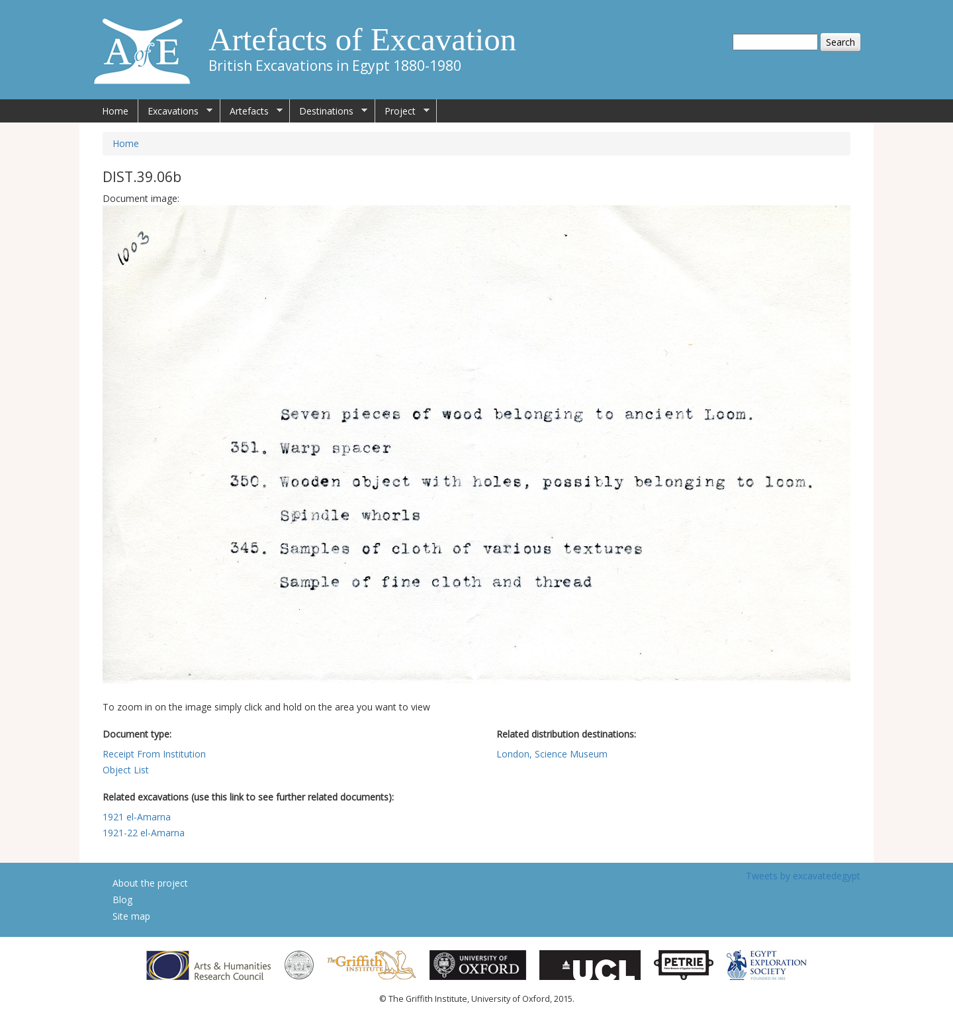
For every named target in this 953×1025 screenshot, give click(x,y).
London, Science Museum (552, 754)
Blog (122, 899)
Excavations (175, 111)
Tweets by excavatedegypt (803, 875)
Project (402, 111)
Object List (126, 769)
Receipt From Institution (154, 754)
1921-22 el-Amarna (144, 832)
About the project (150, 883)
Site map (131, 916)
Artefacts (251, 111)
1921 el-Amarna (137, 816)
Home (115, 111)
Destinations (328, 111)
